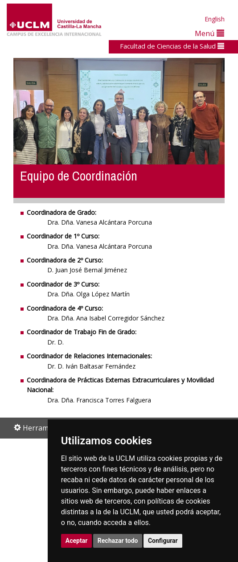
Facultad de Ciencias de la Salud (172, 45)
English (215, 19)
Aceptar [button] (77, 540)
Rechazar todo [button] (118, 540)
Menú (209, 33)
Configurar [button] (163, 540)
